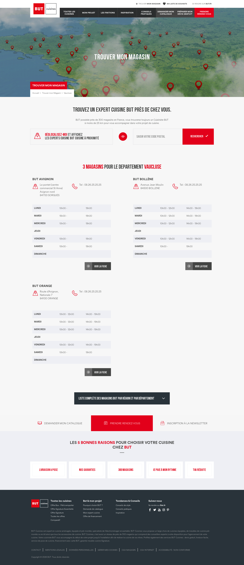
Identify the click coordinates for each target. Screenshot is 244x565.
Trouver (148, 4)
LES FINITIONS (108, 13)
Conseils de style (123, 505)
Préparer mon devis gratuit (184, 13)
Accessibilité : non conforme (174, 550)
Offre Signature (57, 512)
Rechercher (196, 136)
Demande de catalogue (93, 509)
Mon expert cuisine (91, 512)
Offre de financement (92, 516)
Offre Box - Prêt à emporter (62, 505)
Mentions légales (55, 550)
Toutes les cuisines (69, 13)
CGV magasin (129, 550)
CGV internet (147, 550)
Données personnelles (81, 550)
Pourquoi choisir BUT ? (93, 505)
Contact (36, 550)
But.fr (162, 505)
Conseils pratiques (146, 13)
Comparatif (55, 520)
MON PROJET (88, 13)
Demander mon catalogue (165, 13)
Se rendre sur (201, 4)
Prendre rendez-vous (204, 13)
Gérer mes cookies (107, 550)
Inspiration (127, 13)
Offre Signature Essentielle (62, 509)
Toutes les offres (58, 516)
